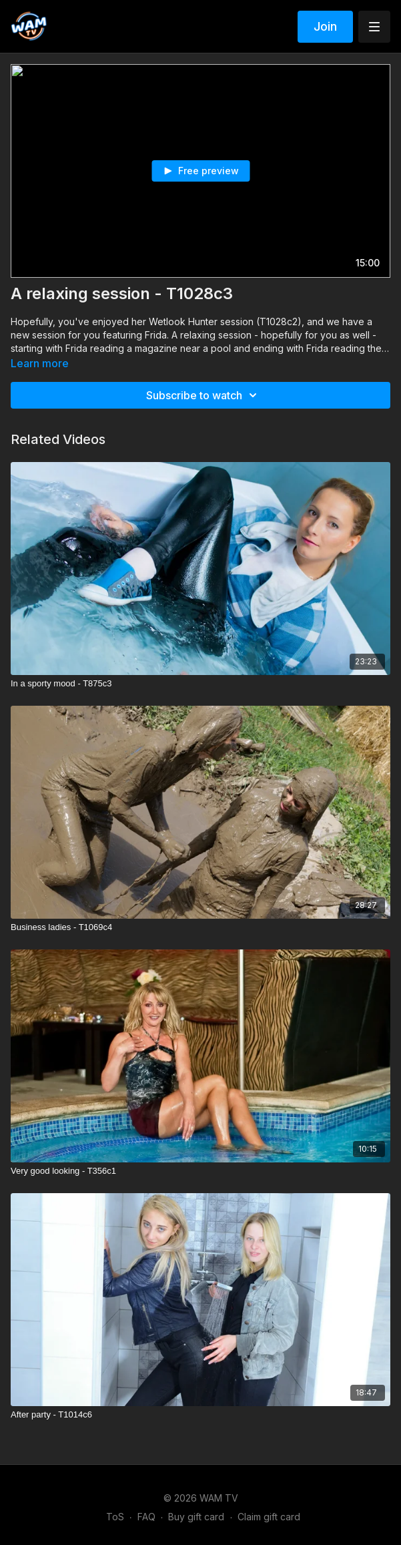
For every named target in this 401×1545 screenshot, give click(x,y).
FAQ (146, 1516)
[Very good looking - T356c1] (200, 1171)
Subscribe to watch (203, 395)
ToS (115, 1516)
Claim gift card (269, 1516)
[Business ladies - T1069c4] (200, 927)
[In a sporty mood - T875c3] (200, 683)
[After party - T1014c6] (200, 1414)
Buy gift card (196, 1516)
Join (325, 26)
